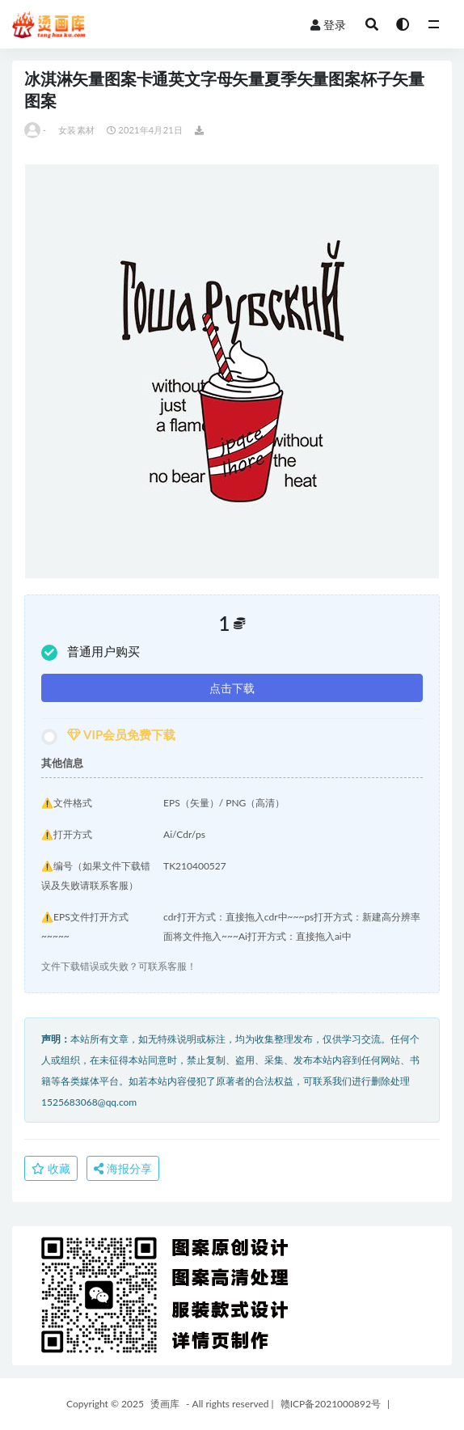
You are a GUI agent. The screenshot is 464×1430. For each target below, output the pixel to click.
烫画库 (164, 1404)
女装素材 (76, 130)
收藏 (51, 1168)
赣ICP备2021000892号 (331, 1404)
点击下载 (232, 688)
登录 (328, 25)
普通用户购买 (90, 652)
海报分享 (123, 1168)
